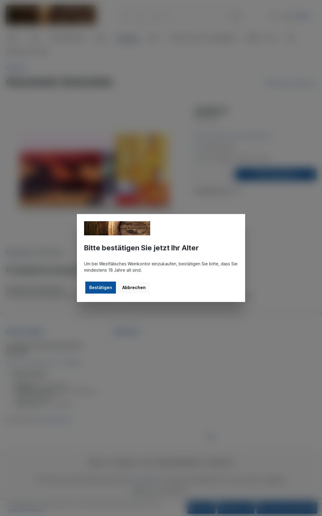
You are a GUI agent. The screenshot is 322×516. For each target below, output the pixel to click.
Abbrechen (134, 287)
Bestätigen (100, 287)
